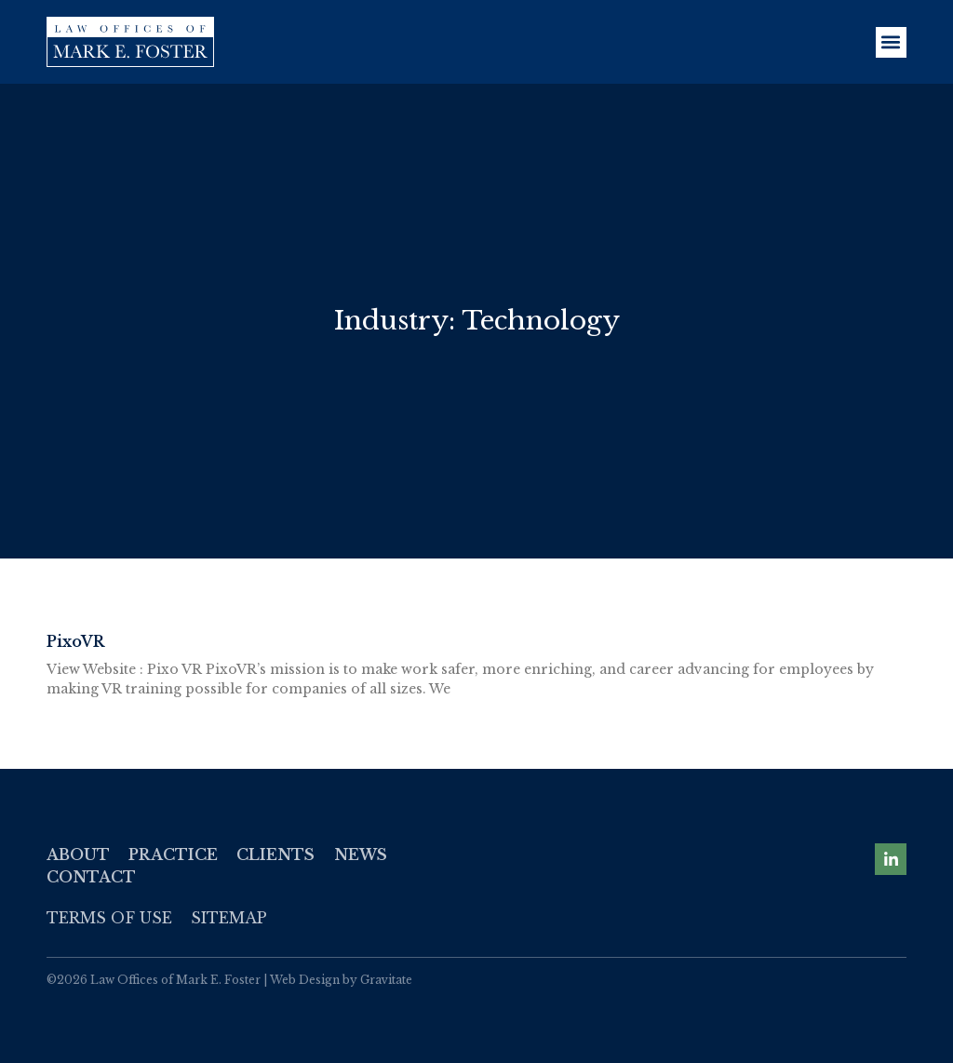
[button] (891, 42)
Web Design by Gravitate (341, 980)
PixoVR (75, 641)
